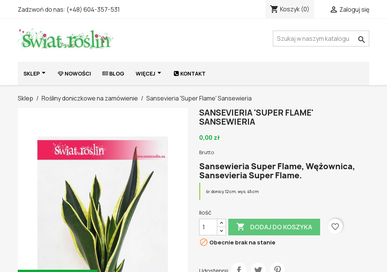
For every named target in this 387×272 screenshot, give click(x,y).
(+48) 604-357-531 (93, 9)
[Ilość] (208, 227)
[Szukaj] (321, 38)
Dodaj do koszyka (274, 227)
